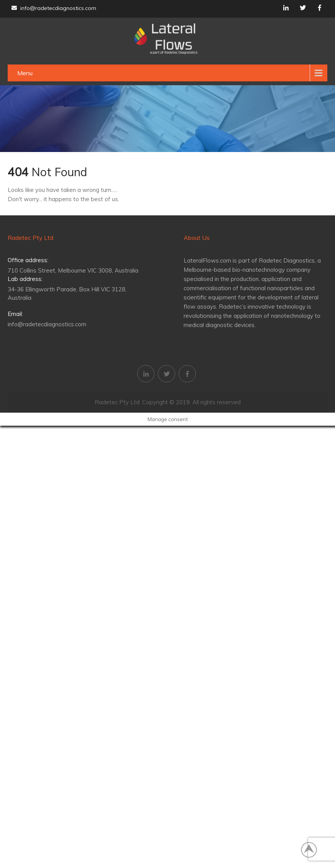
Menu (25, 73)
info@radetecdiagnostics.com (53, 8)
